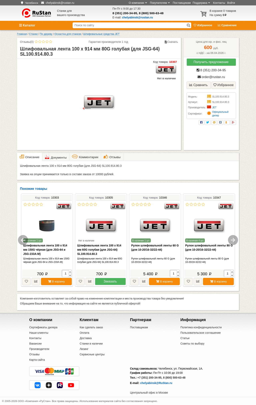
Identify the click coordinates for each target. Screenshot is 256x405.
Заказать (110, 281)
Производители (39, 349)
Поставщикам (182, 2)
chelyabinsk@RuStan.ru (156, 383)
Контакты (219, 2)
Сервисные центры (92, 354)
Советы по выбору (192, 343)
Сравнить (198, 85)
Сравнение (227, 25)
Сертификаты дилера (43, 327)
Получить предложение (211, 62)
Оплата (84, 332)
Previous (23, 240)
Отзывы (34, 354)
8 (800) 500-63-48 (151, 13)
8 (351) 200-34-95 (125, 13)
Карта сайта (37, 359)
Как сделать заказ (91, 327)
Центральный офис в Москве (149, 392)
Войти (231, 2)
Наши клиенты (38, 332)
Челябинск (31, 2)
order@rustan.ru (211, 77)
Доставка (86, 338)
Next (233, 240)
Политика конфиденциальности (201, 327)
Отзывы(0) (27, 41)
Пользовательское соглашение (200, 332)
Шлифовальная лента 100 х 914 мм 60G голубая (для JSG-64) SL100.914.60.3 (99, 249)
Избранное (203, 25)
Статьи (184, 338)
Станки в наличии (91, 343)
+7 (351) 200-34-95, (149, 377)
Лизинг (84, 349)
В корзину (56, 281)
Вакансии (35, 343)
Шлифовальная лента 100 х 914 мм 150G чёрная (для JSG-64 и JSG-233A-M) (45, 249)
